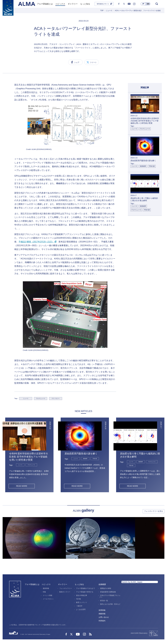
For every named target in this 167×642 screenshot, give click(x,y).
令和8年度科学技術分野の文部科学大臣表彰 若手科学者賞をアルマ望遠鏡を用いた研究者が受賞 (28, 456)
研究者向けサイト (103, 4)
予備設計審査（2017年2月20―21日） (36, 242)
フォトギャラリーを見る (153, 511)
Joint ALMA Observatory (139, 633)
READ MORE (21, 486)
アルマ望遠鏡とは (32, 584)
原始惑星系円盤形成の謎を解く (81, 453)
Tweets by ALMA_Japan (131, 582)
